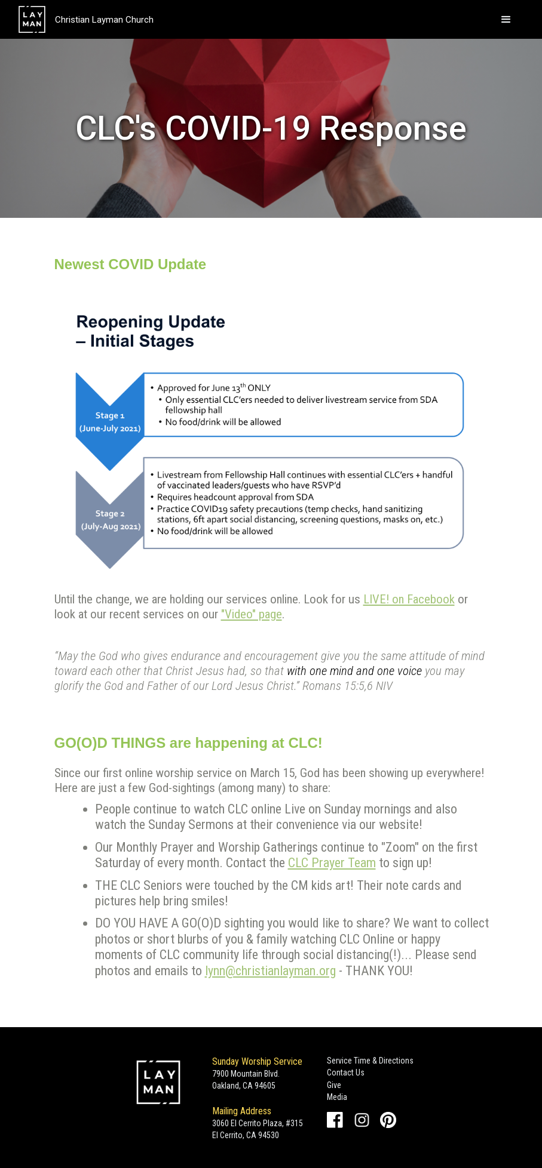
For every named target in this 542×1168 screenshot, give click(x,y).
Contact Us (346, 1072)
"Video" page (251, 614)
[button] (506, 20)
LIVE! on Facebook (409, 599)
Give (334, 1085)
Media (337, 1097)
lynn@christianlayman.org (270, 970)
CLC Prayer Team (332, 862)
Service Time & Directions (370, 1060)
